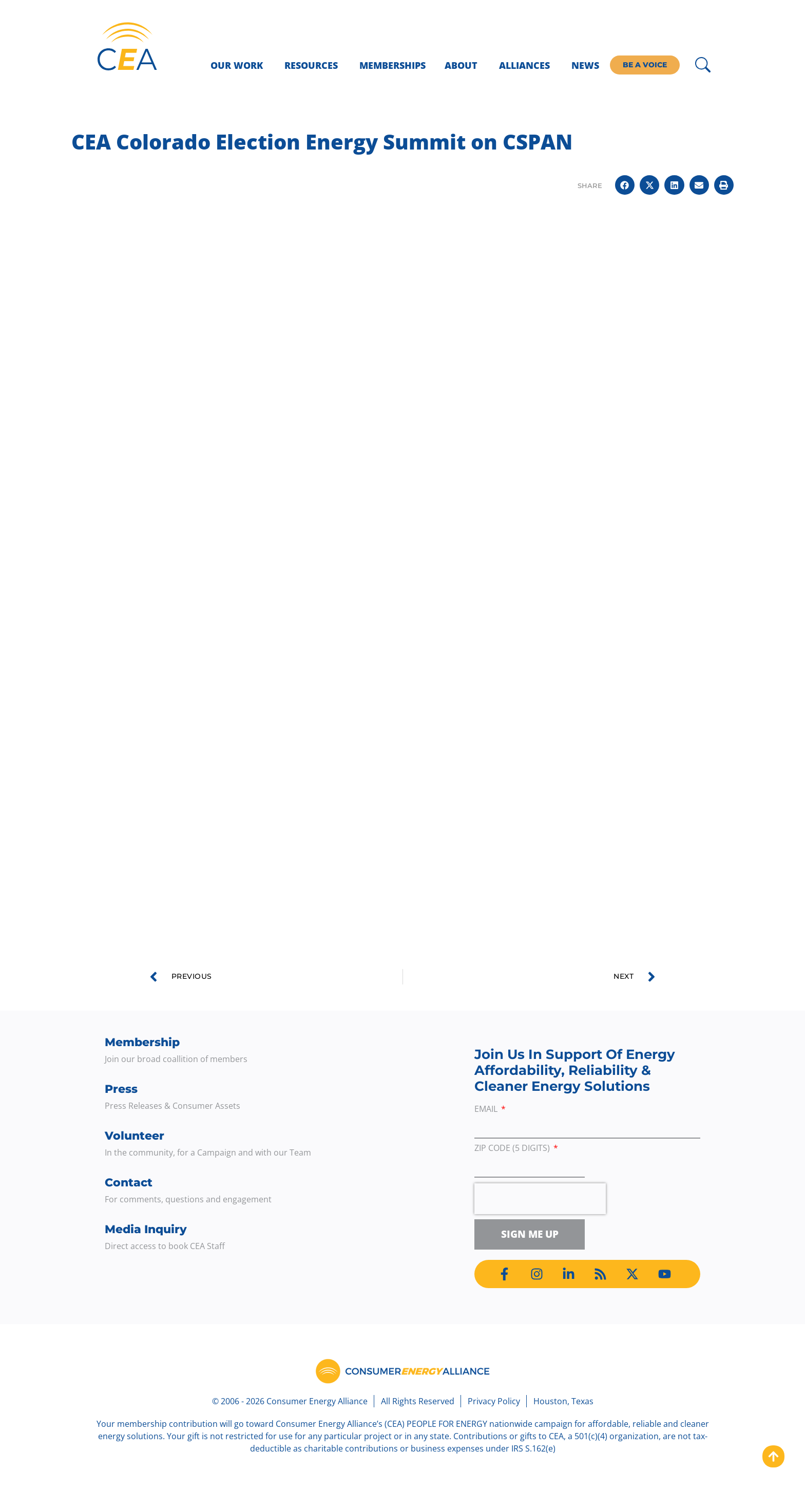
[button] (625, 185)
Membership (142, 1042)
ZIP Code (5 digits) (513, 1149)
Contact (128, 1182)
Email (487, 1109)
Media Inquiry (146, 1229)
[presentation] (540, 1198)
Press (121, 1089)
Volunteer (134, 1136)
